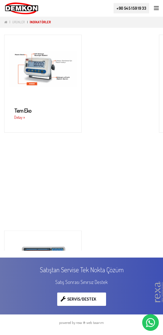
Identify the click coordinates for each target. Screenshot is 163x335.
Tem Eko (22, 110)
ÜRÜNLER (18, 22)
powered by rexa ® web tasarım (81, 322)
